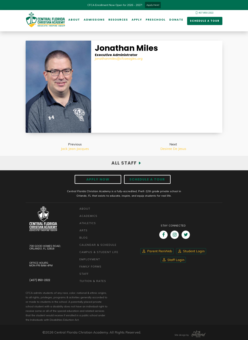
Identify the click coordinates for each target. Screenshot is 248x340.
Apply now (99, 179)
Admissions (94, 20)
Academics (88, 215)
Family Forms (90, 266)
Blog (83, 237)
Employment (89, 259)
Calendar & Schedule (98, 244)
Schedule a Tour (204, 21)
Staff (84, 273)
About (74, 20)
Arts (83, 230)
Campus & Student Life (98, 252)
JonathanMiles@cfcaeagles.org (119, 58)
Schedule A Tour (146, 179)
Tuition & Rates (92, 280)
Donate (176, 20)
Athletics (87, 223)
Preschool (155, 20)
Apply (136, 20)
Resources (118, 20)
